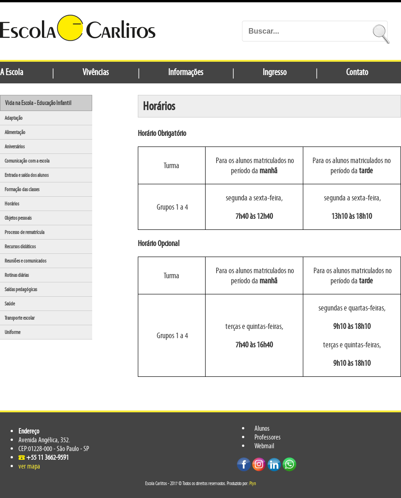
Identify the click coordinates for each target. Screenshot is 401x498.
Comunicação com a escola (27, 161)
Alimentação (15, 132)
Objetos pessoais (18, 218)
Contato (357, 71)
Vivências (96, 71)
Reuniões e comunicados (25, 261)
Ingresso (275, 71)
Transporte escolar (20, 318)
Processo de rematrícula (24, 232)
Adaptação (14, 118)
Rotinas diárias (17, 275)
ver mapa (29, 466)
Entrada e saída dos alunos (26, 175)
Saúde (10, 303)
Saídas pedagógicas (21, 289)
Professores (267, 437)
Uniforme (12, 332)
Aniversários (14, 146)
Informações (185, 71)
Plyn (252, 483)
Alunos (262, 428)
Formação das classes (22, 189)
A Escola (11, 71)
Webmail (264, 445)
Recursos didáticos (20, 246)
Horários (12, 203)
